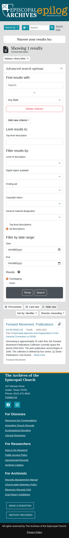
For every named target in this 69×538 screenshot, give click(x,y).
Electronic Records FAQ (18, 489)
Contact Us (11, 397)
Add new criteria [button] (17, 120)
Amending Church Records (19, 425)
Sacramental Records (16, 460)
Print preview (13, 307)
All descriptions (17, 229)
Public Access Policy (16, 455)
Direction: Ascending (52, 313)
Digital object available (17, 170)
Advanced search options (24, 68)
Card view (32, 307)
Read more (39, 355)
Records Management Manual (21, 479)
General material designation (20, 211)
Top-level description (16, 135)
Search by (10, 27)
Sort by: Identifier (26, 313)
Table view (49, 307)
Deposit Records (20, 515)
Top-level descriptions (20, 224)
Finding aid (11, 184)
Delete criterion (34, 108)
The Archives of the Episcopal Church (22, 377)
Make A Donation (20, 505)
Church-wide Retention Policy (21, 484)
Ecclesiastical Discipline (18, 430)
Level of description (16, 157)
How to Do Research (16, 450)
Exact (12, 283)
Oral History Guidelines (17, 494)
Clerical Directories (15, 435)
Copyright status (14, 197)
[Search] (39, 27)
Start (8, 243)
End (8, 257)
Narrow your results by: (34, 39)
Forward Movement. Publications (29, 324)
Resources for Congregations (21, 420)
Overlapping (15, 278)
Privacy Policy (34, 532)
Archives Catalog (14, 465)
